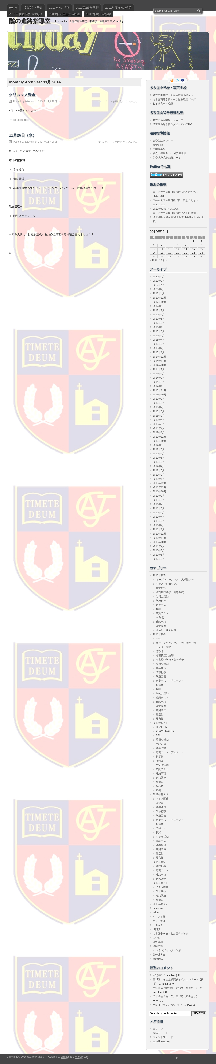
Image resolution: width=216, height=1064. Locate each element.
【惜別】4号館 (33, 7)
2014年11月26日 (47, 141)
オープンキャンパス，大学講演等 (175, 579)
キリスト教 (159, 916)
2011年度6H (160, 634)
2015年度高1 (160, 883)
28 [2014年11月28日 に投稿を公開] (185, 256)
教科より (161, 760)
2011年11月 (159, 487)
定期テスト (162, 604)
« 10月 (153, 260)
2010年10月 (159, 542)
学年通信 (161, 668)
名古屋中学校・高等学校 (170, 592)
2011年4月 (159, 516)
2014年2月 (159, 382)
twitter (156, 912)
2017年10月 (159, 301)
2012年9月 (159, 445)
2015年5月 (159, 335)
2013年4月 (159, 419)
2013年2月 (159, 428)
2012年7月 (159, 453)
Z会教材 (157, 975)
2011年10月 (159, 491)
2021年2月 (159, 280)
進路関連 (161, 710)
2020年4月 (159, 285)
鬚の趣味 (158, 958)
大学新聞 (158, 144)
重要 (158, 790)
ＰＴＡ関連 (162, 798)
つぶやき (158, 925)
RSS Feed (172, 80)
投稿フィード (160, 1033)
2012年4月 (159, 466)
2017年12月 (159, 297)
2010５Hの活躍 (59, 7)
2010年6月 (159, 554)
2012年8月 (159, 449)
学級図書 (161, 676)
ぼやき (159, 651)
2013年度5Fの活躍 (98, 14)
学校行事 (161, 600)
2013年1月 (159, 432)
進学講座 (161, 625)
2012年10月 (159, 441)
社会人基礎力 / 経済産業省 (169, 153)
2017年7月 (159, 310)
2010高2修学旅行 (87, 7)
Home (13, 7)
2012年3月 (159, 470)
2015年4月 (159, 339)
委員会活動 (162, 596)
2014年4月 (159, 373)
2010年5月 (159, 558)
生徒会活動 (162, 693)
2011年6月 (159, 508)
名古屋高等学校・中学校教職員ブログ (174, 99)
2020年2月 (159, 289)
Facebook (183, 80)
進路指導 (158, 946)
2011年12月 (159, 483)
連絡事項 (161, 621)
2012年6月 (159, 457)
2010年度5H (160, 575)
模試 (158, 609)
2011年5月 (159, 512)
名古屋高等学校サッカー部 (168, 120)
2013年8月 (159, 403)
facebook (158, 908)
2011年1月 (159, 529)
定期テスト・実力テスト (170, 680)
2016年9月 (159, 323)
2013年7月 (159, 407)
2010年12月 (159, 533)
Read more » (21, 119)
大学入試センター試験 (168, 950)
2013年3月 (159, 424)
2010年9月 (159, 546)
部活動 (159, 714)
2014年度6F (159, 861)
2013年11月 (159, 390)
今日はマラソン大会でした (168, 1004)
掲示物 (159, 684)
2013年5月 (159, 415)
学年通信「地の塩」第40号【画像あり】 (175, 987)
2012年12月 (159, 436)
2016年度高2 (160, 904)
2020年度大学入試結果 (166, 208)
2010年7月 (159, 550)
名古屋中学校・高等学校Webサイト (173, 95)
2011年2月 (159, 525)
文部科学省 (159, 149)
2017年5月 (159, 318)
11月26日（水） (22, 135)
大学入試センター (163, 140)
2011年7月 (159, 504)
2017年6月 (159, 314)
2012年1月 (159, 478)
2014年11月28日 (47, 101)
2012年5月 (159, 462)
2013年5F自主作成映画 (64, 14)
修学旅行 (161, 588)
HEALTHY (161, 727)
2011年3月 (159, 521)
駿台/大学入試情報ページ (167, 157)
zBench (65, 1056)
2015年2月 (159, 348)
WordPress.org (161, 1041)
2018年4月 (159, 293)
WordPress (81, 1056)
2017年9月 (159, 306)
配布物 (159, 718)
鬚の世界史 (159, 954)
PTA (158, 638)
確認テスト (162, 613)
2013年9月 (159, 398)
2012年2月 (159, 474)
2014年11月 (159, 360)
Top (176, 1057)
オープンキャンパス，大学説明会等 (176, 642)
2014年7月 (159, 369)
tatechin (29, 101)
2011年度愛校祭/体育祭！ (26, 14)
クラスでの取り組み (167, 583)
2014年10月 (159, 365)
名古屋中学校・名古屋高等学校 (170, 933)
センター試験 (163, 647)
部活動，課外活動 (166, 630)
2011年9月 (159, 495)
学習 (161, 617)
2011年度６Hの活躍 (118, 7)
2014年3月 (159, 377)
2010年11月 (159, 537)
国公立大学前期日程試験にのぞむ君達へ (175, 213)
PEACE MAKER (165, 731)
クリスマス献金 (22, 95)
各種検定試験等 (165, 655)
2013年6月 (159, 411)
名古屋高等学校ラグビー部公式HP (172, 124)
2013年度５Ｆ (161, 794)
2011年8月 (159, 499)
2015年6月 (159, 331)
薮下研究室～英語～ (164, 103)
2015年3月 (159, 344)
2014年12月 (159, 356)
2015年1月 (159, 352)
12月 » (162, 260)
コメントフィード (163, 1037)
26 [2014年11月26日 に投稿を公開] (169, 256)
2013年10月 (159, 394)
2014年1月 (159, 386)
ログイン (158, 1028)
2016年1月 (159, 327)
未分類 (156, 937)
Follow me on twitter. (178, 80)
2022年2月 (159, 276)
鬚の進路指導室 (29, 21)
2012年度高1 (160, 722)
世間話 (156, 929)
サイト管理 (159, 920)
